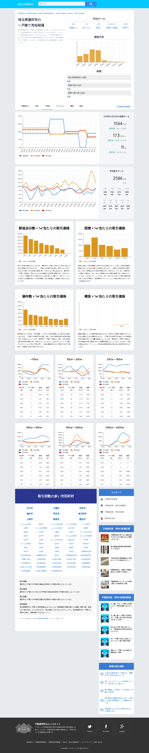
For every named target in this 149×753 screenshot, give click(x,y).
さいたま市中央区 (57, 540)
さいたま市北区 (57, 528)
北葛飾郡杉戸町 (41, 555)
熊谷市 (82, 519)
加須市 (71, 532)
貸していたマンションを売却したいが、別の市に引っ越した (119, 682)
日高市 (57, 547)
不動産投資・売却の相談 (114, 512)
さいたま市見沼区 (57, 524)
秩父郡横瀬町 (41, 567)
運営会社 (30, 742)
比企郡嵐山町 (41, 563)
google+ (122, 731)
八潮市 (41, 540)
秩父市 (57, 555)
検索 (69, 81)
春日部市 (82, 514)
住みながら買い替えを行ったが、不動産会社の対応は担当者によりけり (116, 630)
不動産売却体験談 (54, 742)
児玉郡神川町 (71, 567)
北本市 (41, 551)
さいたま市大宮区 (86, 532)
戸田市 (86, 540)
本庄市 (71, 544)
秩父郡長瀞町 (25, 571)
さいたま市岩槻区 (86, 536)
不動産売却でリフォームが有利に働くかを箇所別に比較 (116, 584)
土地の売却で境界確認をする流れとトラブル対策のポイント (116, 561)
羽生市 (71, 551)
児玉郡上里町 (56, 559)
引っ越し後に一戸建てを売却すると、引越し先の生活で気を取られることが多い (116, 618)
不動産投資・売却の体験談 (115, 505)
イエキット (72, 748)
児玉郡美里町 (85, 567)
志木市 (57, 544)
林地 (81, 106)
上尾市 (30, 519)
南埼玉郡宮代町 (86, 555)
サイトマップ (86, 742)
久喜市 (41, 532)
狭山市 (41, 524)
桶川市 (41, 544)
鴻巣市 (26, 532)
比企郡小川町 (71, 559)
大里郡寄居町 (41, 559)
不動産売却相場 (111, 499)
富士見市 (71, 528)
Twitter (89, 731)
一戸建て (47, 106)
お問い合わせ (98, 742)
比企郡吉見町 (71, 563)
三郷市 (57, 532)
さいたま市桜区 (25, 544)
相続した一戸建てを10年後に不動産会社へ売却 (116, 653)
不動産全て (25, 106)
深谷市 (26, 536)
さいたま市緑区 (25, 524)
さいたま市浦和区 (41, 528)
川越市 (56, 508)
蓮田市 (71, 547)
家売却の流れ (110, 518)
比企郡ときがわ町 (26, 567)
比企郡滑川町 (85, 559)
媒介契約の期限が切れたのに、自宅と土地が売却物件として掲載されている (119, 700)
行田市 (41, 547)
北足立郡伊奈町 (25, 555)
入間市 (26, 528)
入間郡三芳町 (25, 559)
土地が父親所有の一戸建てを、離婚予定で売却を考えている (119, 674)
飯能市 (57, 536)
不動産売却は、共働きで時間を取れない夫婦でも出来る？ (116, 573)
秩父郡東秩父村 (57, 571)
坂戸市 (41, 536)
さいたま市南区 (71, 524)
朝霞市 (86, 528)
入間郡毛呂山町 (86, 551)
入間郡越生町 (85, 563)
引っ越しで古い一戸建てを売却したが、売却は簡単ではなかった (116, 607)
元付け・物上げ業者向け (71, 742)
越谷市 (30, 514)
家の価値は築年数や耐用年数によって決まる (116, 550)
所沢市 (82, 508)
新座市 (56, 519)
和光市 (86, 547)
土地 (36, 106)
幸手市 (26, 551)
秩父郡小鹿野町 (41, 571)
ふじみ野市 (86, 524)
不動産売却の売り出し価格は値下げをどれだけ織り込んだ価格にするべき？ (116, 538)
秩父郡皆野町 (56, 567)
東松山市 (71, 540)
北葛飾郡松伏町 (71, 555)
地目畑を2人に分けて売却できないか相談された (118, 710)
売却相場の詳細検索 (123, 106)
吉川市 (26, 540)
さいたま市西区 (71, 536)
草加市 (56, 514)
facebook (106, 731)
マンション (60, 106)
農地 (72, 106)
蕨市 (25, 547)
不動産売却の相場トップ (44, 618)
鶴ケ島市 (86, 544)
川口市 (30, 508)
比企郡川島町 (56, 563)
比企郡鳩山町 (25, 563)
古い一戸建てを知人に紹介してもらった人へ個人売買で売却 (116, 642)
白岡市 (57, 551)
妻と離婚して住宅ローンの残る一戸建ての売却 (119, 691)
